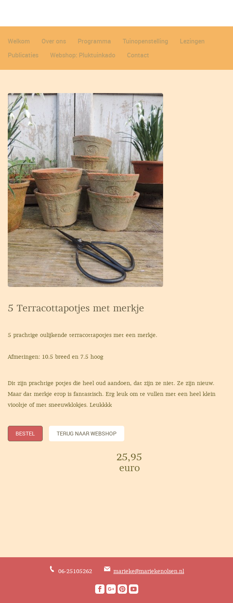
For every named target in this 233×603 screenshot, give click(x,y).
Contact (138, 55)
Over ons (54, 41)
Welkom (19, 41)
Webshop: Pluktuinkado (82, 55)
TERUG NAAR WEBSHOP (86, 433)
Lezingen (192, 41)
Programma (94, 41)
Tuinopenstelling (145, 41)
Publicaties (23, 55)
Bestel (25, 433)
